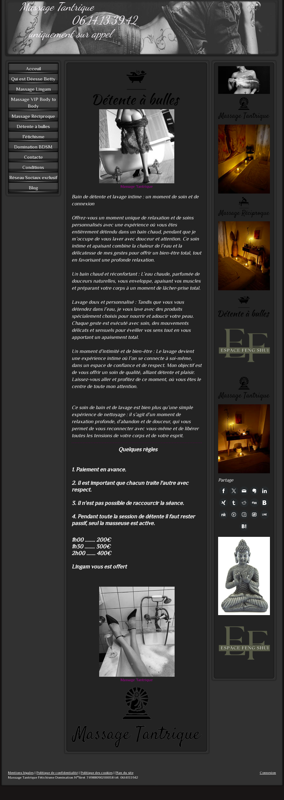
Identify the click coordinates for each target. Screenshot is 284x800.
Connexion (268, 772)
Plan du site (124, 772)
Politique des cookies (97, 772)
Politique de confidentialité (57, 772)
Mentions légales (21, 772)
